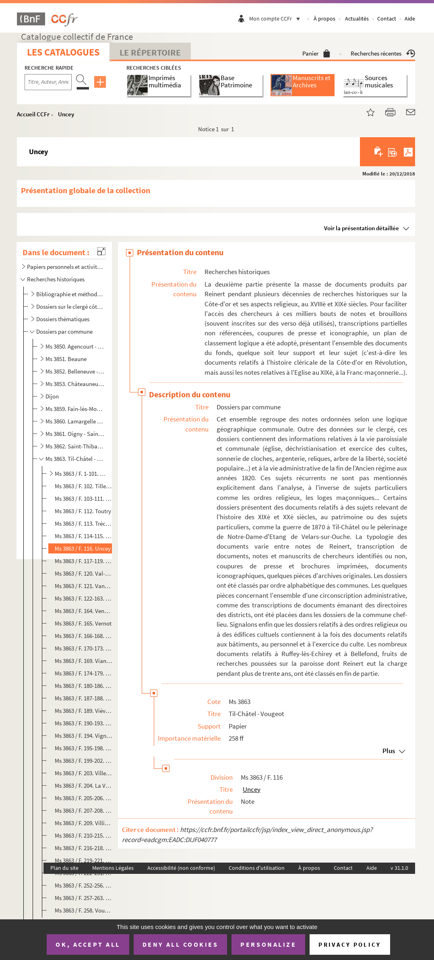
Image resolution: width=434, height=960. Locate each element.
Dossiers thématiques (62, 319)
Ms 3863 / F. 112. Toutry (83, 511)
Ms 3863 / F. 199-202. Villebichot (83, 760)
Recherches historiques (56, 279)
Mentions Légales (113, 867)
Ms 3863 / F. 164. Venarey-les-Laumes (83, 611)
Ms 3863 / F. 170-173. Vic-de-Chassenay (83, 648)
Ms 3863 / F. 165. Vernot (83, 623)
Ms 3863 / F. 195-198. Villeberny (83, 748)
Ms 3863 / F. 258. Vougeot (83, 910)
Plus (388, 750)
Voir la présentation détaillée (361, 228)
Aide (410, 18)
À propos (324, 18)
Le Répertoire (150, 52)
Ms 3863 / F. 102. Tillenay (83, 486)
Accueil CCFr (33, 114)
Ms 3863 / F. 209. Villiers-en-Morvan (83, 823)
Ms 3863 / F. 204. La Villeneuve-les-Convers (83, 785)
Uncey (66, 114)
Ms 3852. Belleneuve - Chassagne (75, 371)
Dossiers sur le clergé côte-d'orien (70, 306)
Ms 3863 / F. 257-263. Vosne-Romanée (83, 898)
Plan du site (64, 867)
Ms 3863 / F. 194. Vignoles (83, 735)
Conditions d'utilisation (257, 867)
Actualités (357, 18)
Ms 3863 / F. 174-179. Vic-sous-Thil (83, 673)
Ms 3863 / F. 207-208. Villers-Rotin (83, 810)
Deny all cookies (180, 944)
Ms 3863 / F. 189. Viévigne (83, 710)
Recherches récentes (383, 53)
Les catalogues (63, 52)
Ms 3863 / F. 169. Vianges (83, 661)
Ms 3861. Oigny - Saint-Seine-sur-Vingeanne (75, 434)
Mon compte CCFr (276, 18)
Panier (316, 53)
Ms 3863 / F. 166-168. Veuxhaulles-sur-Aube (83, 636)
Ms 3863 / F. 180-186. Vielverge (83, 686)
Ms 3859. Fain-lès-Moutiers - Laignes (75, 409)
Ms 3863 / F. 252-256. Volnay (83, 885)
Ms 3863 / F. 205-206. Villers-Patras (83, 798)
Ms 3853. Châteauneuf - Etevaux (75, 384)
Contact (386, 18)
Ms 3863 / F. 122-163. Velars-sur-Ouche (83, 598)
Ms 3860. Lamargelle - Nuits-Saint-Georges (75, 421)
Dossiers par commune (64, 331)
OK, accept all (88, 944)
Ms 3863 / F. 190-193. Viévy (83, 723)
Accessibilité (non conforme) (181, 867)
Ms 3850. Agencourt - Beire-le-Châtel (75, 346)
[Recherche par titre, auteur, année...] (48, 82)
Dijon (52, 396)
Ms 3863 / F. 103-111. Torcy (83, 498)
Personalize (268, 944)
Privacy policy (349, 944)
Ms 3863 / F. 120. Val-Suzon (83, 573)
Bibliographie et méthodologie (70, 294)
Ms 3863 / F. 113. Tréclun (83, 523)
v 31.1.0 (399, 867)
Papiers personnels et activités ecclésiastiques (65, 266)
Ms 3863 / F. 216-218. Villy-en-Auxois (83, 848)
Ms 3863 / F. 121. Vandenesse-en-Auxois (83, 586)
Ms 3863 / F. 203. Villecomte (83, 773)
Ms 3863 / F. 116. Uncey (83, 548)
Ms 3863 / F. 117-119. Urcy (83, 561)
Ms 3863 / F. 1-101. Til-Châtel (80, 473)
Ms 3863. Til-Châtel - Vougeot (75, 458)
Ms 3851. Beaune (66, 359)
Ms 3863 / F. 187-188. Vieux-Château (83, 698)
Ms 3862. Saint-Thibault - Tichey (75, 446)
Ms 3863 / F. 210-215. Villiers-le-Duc (83, 835)
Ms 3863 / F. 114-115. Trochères (83, 536)
